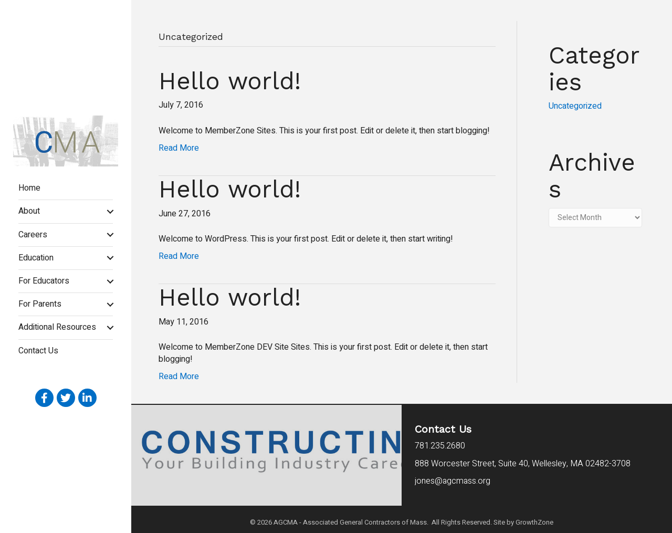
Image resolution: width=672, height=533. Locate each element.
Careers (32, 234)
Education (36, 258)
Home (29, 188)
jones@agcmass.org (453, 481)
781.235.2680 (440, 446)
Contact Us (38, 350)
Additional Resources (57, 327)
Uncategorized (575, 106)
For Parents (39, 304)
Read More (179, 148)
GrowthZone (534, 522)
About (29, 211)
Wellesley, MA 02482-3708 (523, 463)
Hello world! (230, 81)
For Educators (43, 281)
